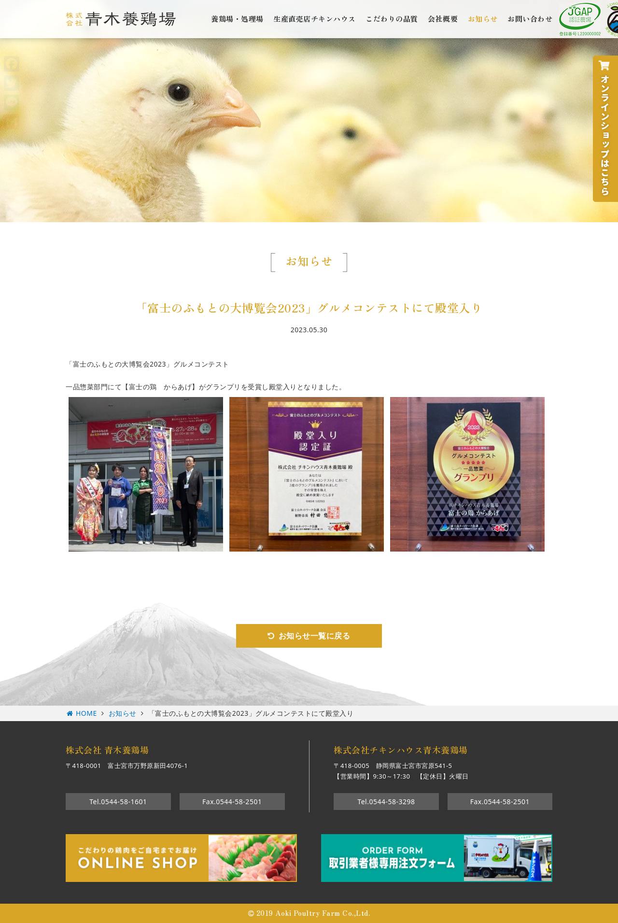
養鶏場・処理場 (237, 18)
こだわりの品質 (391, 18)
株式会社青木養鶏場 (121, 19)
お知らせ (483, 18)
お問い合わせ (529, 18)
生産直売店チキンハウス (314, 18)
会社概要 (443, 18)
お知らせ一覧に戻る (315, 635)
